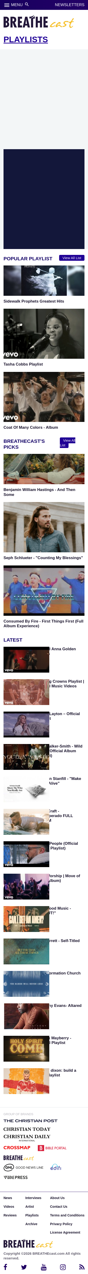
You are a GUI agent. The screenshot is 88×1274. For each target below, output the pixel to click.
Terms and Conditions (67, 1215)
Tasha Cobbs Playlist (23, 364)
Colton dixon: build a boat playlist (56, 1072)
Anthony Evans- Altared (59, 1005)
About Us (57, 1198)
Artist (29, 1206)
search (26, 4)
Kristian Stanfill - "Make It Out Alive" (59, 781)
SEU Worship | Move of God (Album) (58, 878)
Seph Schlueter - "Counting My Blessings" (43, 558)
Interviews (33, 1198)
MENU (17, 5)
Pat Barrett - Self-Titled (58, 941)
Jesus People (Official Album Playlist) (57, 845)
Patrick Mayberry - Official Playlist (54, 1040)
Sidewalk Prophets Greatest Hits (34, 301)
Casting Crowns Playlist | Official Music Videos (60, 683)
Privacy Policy (61, 1224)
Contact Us (58, 1206)
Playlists (32, 1215)
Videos (9, 1206)
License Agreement (65, 1232)
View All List (71, 258)
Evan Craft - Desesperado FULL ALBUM (55, 816)
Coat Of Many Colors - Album (31, 427)
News (8, 1198)
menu (7, 5)
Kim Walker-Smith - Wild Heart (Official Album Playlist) (59, 751)
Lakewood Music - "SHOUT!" (54, 910)
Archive (31, 1224)
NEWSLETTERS (69, 5)
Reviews (10, 1215)
